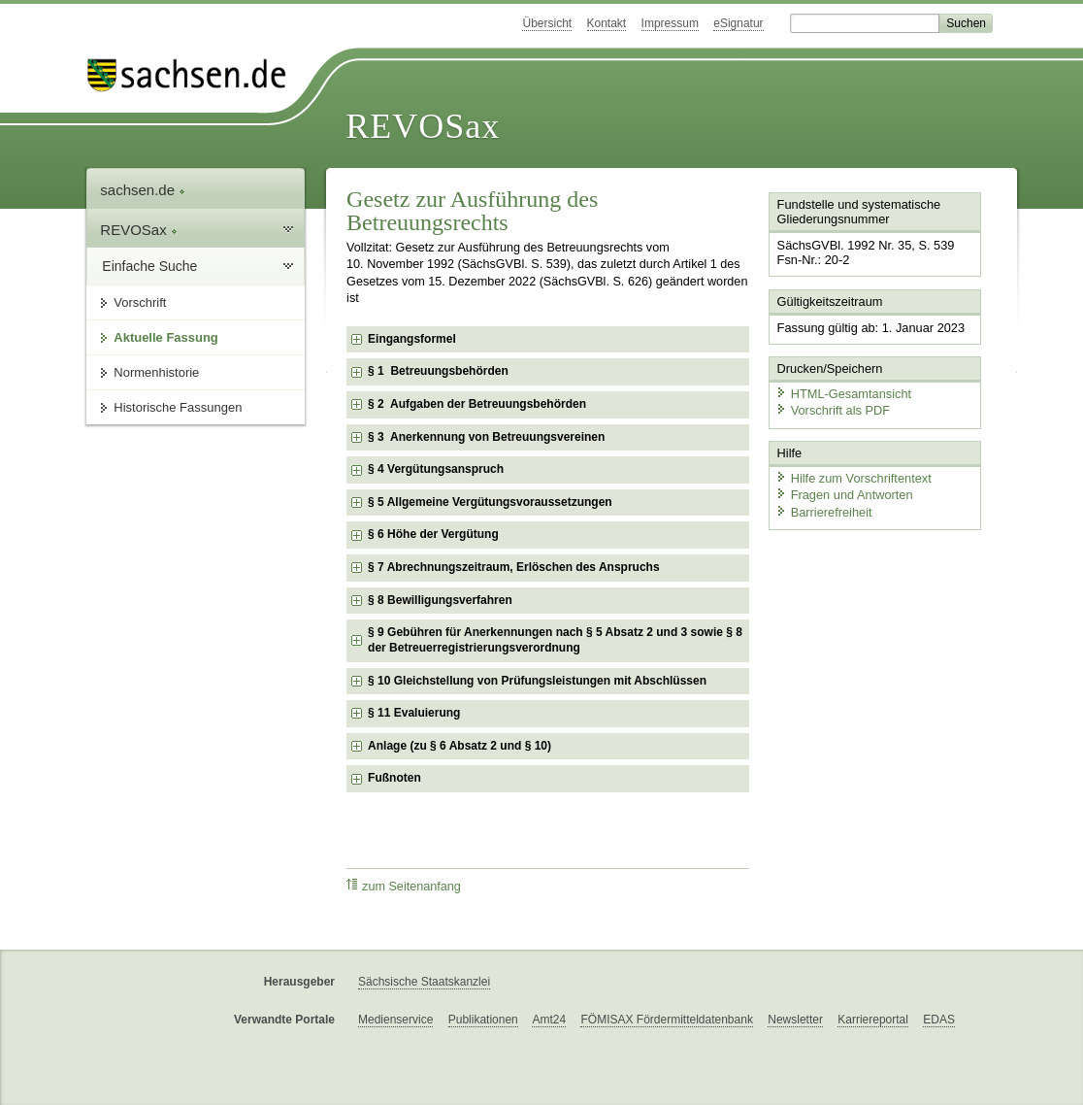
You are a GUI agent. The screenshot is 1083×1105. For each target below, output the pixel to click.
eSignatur (738, 23)
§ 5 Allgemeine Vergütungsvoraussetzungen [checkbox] (490, 502)
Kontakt (607, 23)
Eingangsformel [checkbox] (412, 339)
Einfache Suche (149, 266)
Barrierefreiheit (823, 512)
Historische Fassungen (178, 407)
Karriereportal (872, 1019)
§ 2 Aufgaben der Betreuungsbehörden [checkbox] (477, 404)
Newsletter (795, 1019)
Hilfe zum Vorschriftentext (853, 478)
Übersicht (547, 23)
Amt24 (549, 1019)
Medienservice (395, 1019)
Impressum (670, 23)
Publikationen (483, 1019)
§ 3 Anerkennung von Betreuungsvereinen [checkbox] (486, 437)
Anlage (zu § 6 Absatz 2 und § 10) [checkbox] (459, 746)
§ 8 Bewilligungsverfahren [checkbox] (440, 600)
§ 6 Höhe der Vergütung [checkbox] (433, 534)
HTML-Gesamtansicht (843, 393)
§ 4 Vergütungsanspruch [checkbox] (436, 469)
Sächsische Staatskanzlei (424, 981)
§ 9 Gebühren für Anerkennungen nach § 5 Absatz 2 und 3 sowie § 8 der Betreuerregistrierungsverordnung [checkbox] (555, 639)
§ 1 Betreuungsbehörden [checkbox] (438, 371)
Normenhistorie (156, 372)
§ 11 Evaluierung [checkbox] (414, 713)
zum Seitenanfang (403, 886)
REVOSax (422, 126)
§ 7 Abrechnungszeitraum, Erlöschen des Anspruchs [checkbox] (514, 567)
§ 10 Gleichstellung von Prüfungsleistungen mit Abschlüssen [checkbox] (537, 680)
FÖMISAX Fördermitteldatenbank (666, 1019)
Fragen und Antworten (844, 494)
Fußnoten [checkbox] (394, 778)
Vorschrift (140, 302)
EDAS (939, 1019)
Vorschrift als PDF (832, 410)
